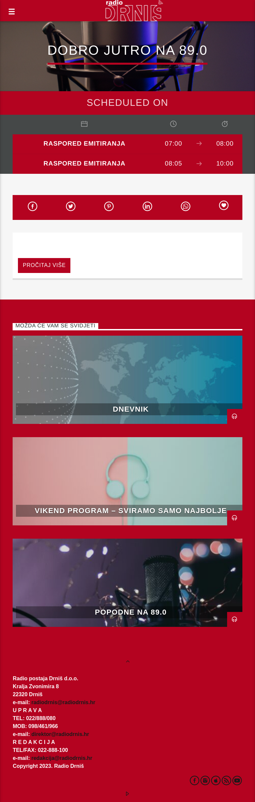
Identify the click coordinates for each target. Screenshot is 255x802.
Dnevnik (131, 409)
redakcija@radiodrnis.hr (61, 758)
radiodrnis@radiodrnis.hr (63, 702)
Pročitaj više (44, 265)
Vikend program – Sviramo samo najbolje (131, 510)
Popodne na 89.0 (131, 612)
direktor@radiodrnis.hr (60, 734)
